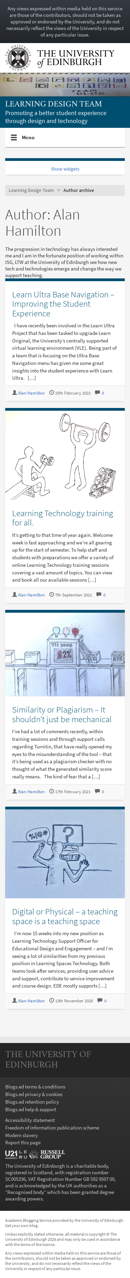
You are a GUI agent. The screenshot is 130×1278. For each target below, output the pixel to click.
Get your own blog (21, 1225)
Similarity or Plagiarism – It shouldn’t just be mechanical (62, 714)
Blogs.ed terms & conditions (35, 1086)
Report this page (23, 1142)
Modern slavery (21, 1135)
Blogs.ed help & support (30, 1109)
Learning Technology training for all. (62, 518)
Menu (28, 140)
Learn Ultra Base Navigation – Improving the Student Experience (63, 304)
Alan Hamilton (31, 393)
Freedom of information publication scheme (52, 1127)
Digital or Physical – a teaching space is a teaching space (65, 916)
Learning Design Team (53, 104)
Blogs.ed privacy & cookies (33, 1094)
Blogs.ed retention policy (32, 1101)
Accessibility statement (30, 1120)
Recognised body (25, 1192)
